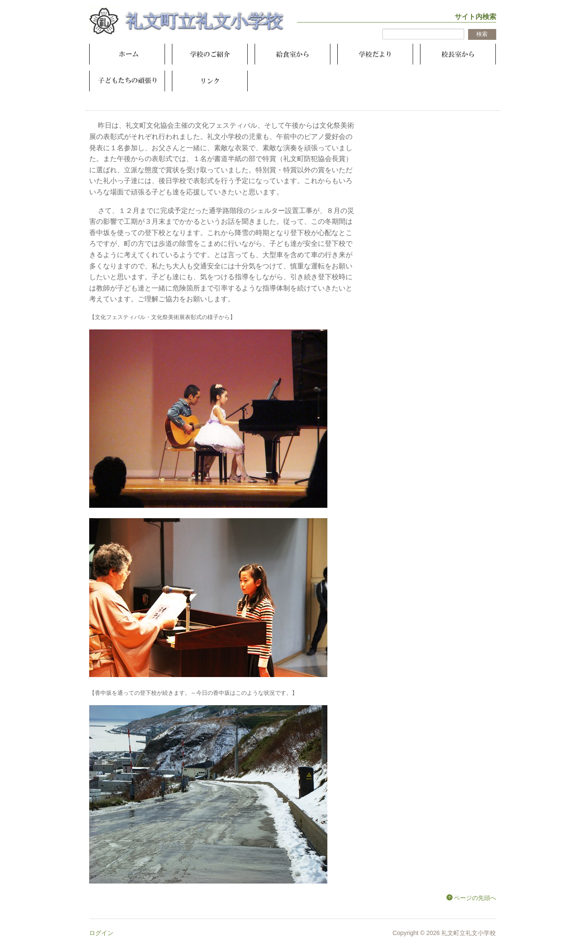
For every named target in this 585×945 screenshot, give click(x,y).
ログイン (101, 932)
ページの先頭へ (475, 897)
